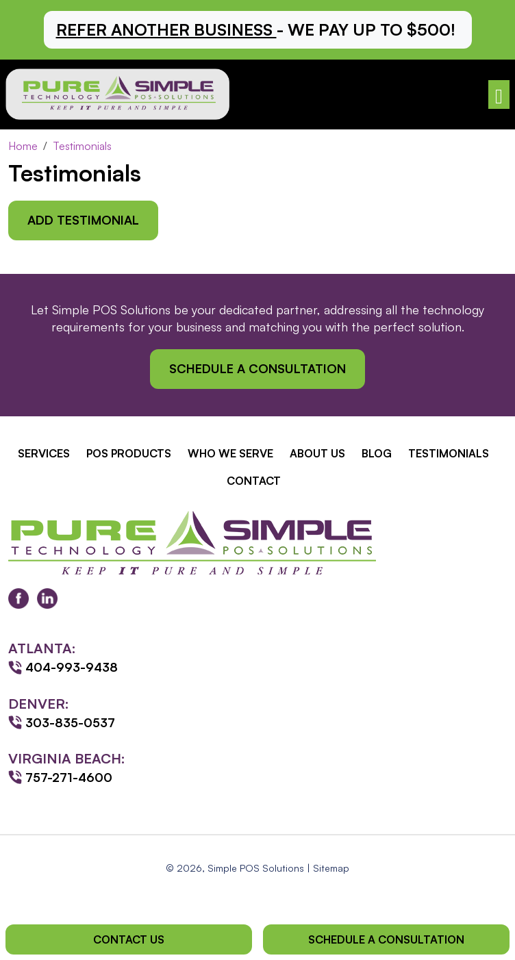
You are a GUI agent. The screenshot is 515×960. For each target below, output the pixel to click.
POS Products (128, 453)
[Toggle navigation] (499, 95)
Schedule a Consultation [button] (257, 368)
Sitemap (331, 868)
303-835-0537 (70, 722)
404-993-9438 (71, 666)
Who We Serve (230, 453)
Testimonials (448, 453)
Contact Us (128, 939)
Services (44, 453)
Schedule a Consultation (386, 939)
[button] (258, 30)
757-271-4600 (68, 777)
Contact (254, 481)
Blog (377, 453)
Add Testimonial (83, 219)
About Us (317, 453)
